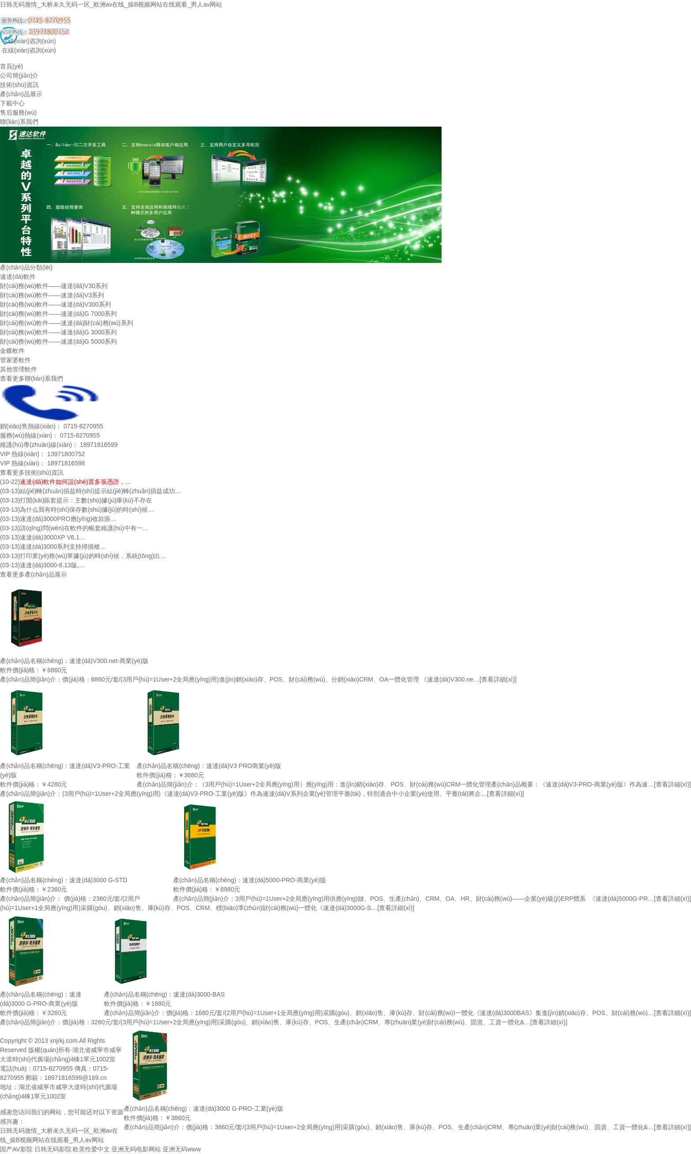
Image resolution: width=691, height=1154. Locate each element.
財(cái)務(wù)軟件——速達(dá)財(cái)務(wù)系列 (66, 322)
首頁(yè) (11, 66)
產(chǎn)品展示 (21, 93)
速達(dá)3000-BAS (199, 994)
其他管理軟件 (18, 369)
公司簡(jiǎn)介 (19, 75)
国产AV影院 (16, 1149)
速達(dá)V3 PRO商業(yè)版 (243, 765)
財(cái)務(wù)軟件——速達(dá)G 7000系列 (58, 313)
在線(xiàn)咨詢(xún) (28, 41)
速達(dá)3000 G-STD (98, 880)
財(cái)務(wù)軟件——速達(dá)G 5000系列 (58, 341)
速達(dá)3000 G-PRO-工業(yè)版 (238, 1108)
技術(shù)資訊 (19, 84)
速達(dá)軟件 (18, 276)
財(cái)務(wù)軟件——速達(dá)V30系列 (54, 285)
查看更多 (12, 378)
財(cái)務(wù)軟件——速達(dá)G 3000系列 (58, 332)
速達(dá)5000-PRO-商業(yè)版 (284, 880)
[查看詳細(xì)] (497, 679)
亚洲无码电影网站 (136, 1149)
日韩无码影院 (52, 1149)
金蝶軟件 (12, 350)
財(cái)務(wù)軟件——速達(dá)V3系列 (52, 295)
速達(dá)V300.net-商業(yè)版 (109, 660)
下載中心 (12, 103)
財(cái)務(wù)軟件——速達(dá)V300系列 (55, 304)
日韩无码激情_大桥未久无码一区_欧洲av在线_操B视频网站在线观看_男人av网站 (111, 4)
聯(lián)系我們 (19, 121)
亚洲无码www (182, 1149)
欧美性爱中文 (91, 1149)
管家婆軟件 (15, 359)
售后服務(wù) (18, 112)
